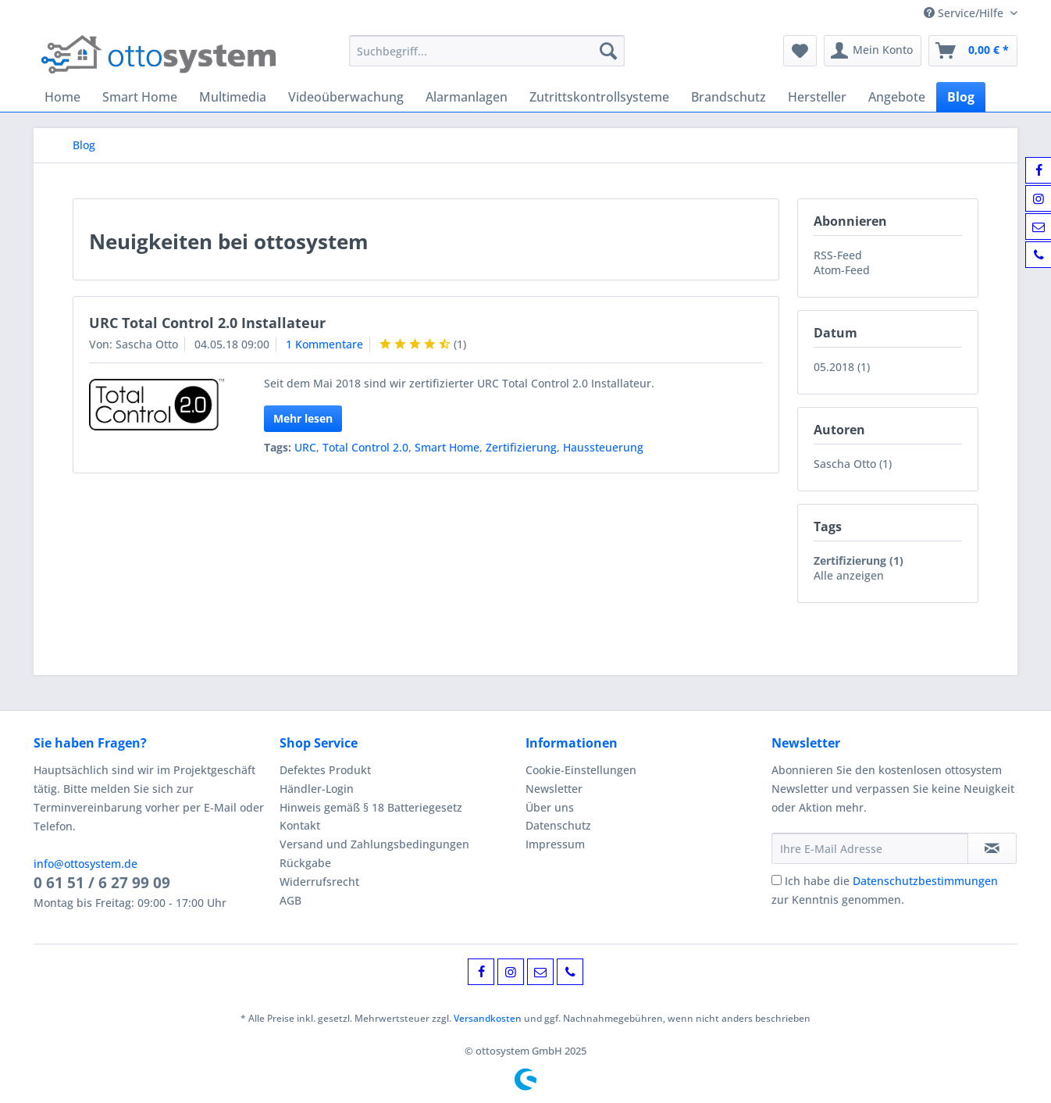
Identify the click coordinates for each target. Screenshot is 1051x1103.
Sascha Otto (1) (853, 463)
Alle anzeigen (849, 575)
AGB (290, 900)
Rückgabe (305, 862)
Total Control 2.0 (365, 447)
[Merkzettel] (800, 50)
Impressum (555, 844)
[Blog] (960, 97)
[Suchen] (608, 50)
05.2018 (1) (842, 366)
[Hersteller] (817, 97)
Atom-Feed (842, 269)
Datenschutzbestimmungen (925, 880)
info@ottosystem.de (85, 863)
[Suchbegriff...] (487, 50)
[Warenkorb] (972, 50)
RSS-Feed (838, 255)
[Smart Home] (139, 97)
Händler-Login (317, 788)
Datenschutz (558, 825)
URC (305, 447)
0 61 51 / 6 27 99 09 (102, 883)
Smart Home (447, 447)
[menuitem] (487, 58)
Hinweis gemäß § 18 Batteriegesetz (371, 807)
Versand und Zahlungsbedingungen (374, 844)
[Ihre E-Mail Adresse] (869, 848)
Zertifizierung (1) (858, 560)
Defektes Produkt (325, 769)
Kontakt (300, 825)
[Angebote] (896, 97)
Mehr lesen (303, 418)
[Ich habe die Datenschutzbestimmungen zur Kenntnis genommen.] (776, 880)
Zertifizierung (521, 447)
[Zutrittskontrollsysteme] (599, 97)
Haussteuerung (603, 447)
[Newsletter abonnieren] (992, 848)
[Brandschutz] (728, 97)
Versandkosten (488, 1018)
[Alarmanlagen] (466, 97)
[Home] (62, 97)
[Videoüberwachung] (346, 97)
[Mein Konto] (872, 50)
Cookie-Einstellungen (581, 769)
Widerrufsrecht (319, 881)
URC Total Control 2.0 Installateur (207, 322)
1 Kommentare (324, 344)
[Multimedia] (232, 97)
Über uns (550, 807)
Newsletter (554, 788)
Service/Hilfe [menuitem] (965, 12)
